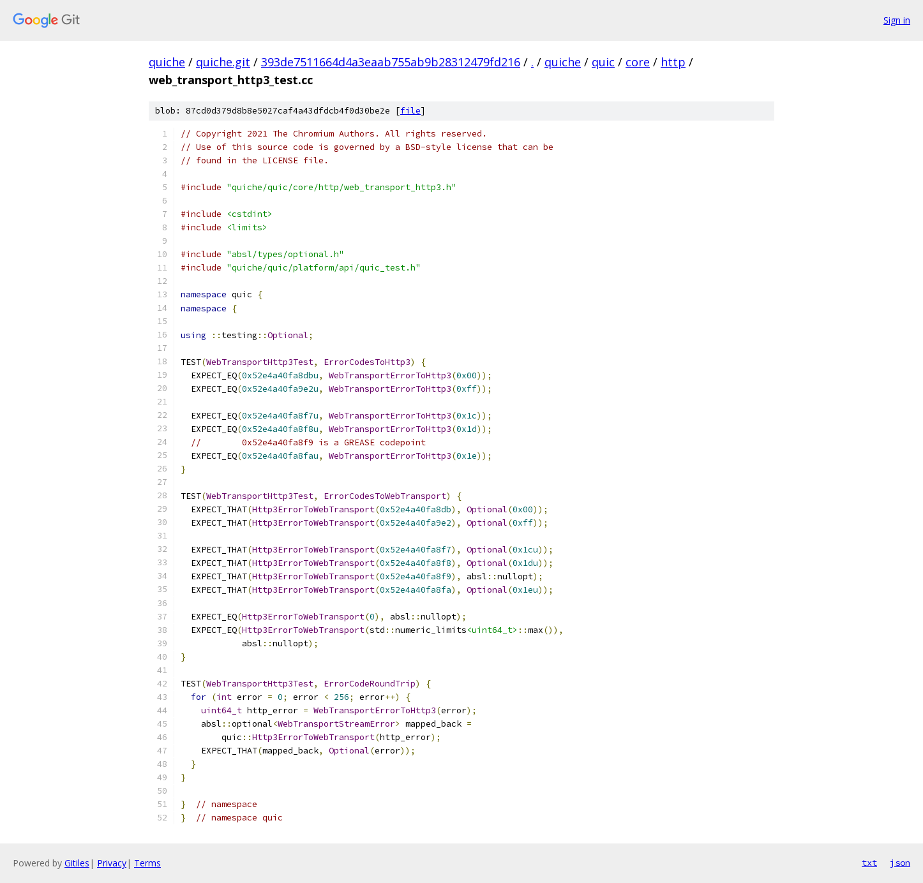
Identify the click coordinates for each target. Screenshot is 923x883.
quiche (167, 62)
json (900, 862)
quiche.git (223, 62)
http (673, 62)
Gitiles (76, 863)
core (638, 62)
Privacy (111, 863)
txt (869, 862)
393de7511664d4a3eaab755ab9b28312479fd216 (390, 62)
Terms (147, 863)
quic (603, 62)
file (410, 110)
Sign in (896, 20)
